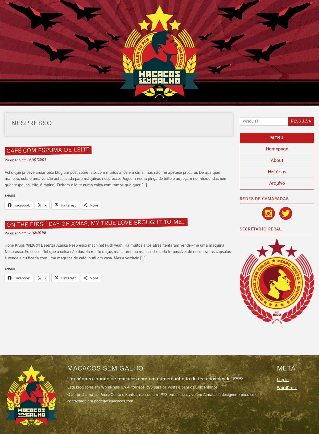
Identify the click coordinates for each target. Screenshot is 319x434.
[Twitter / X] (285, 213)
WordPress (110, 387)
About (277, 160)
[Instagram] (268, 213)
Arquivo (277, 183)
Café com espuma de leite (48, 150)
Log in (283, 380)
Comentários (206, 387)
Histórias (277, 172)
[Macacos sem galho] (31, 396)
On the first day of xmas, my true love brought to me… (96, 223)
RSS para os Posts (161, 387)
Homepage (277, 149)
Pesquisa (301, 122)
